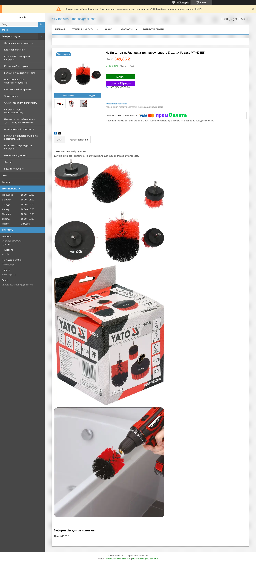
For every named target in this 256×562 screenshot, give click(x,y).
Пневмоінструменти (15, 155)
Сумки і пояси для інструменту (20, 102)
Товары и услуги (11, 36)
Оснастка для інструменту (18, 42)
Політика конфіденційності (145, 559)
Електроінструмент (14, 49)
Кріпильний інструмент (17, 66)
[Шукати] (41, 24)
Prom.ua (144, 555)
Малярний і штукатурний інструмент (18, 147)
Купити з (120, 83)
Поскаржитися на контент (118, 559)
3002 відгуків (183, 2)
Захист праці (11, 96)
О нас (5, 175)
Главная (60, 29)
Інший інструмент (14, 168)
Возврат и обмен (153, 29)
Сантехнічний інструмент (18, 89)
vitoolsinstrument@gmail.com (17, 284)
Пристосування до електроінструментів (16, 81)
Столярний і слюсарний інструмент (17, 58)
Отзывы (6, 182)
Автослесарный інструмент (19, 129)
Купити (120, 76)
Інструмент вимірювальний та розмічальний (21, 137)
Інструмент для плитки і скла (19, 72)
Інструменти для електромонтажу (13, 111)
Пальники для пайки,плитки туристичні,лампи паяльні (19, 121)
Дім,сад (8, 162)
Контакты (127, 29)
